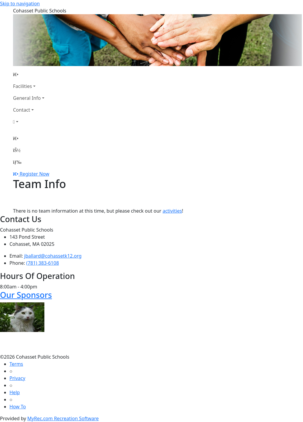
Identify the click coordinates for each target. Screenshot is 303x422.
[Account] (28, 122)
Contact (21, 110)
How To (17, 406)
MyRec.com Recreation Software (63, 418)
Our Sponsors (26, 294)
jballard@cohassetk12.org (53, 256)
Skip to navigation (20, 3)
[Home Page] (28, 74)
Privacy (17, 378)
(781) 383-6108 (42, 263)
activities (172, 211)
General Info (27, 98)
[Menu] (17, 162)
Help (14, 392)
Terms (16, 364)
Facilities (22, 86)
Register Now (34, 174)
